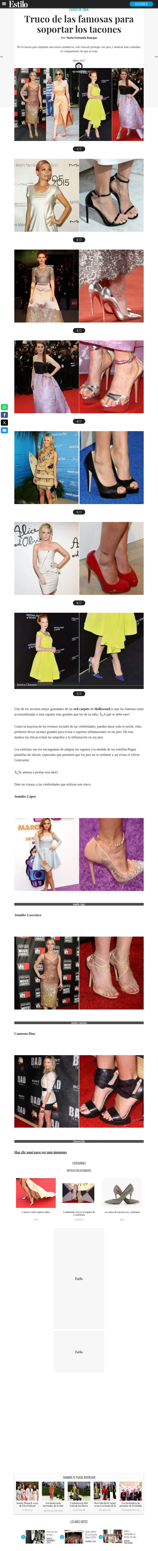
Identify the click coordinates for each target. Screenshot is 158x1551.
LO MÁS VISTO (79, 1521)
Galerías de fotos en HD (53, 1510)
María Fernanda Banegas (81, 37)
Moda (36, 1219)
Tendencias (79, 1219)
